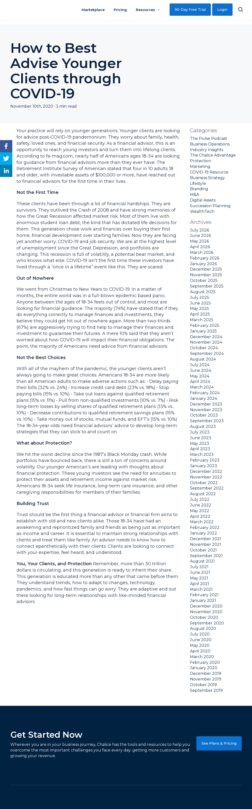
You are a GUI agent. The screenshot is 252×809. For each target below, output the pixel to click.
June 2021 (200, 572)
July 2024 (199, 364)
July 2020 (200, 634)
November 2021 (205, 544)
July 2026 (199, 230)
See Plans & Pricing (219, 743)
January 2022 (203, 533)
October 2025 (204, 280)
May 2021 (199, 578)
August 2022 (203, 493)
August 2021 (202, 561)
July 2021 (199, 566)
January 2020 (203, 667)
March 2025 (201, 320)
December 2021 (205, 538)
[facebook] (6, 146)
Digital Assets (203, 200)
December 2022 (206, 471)
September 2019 (206, 690)
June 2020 (200, 639)
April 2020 (200, 651)
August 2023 (203, 426)
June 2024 (200, 370)
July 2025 (199, 297)
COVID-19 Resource (209, 172)
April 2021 (199, 583)
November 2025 (206, 275)
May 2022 (199, 510)
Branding (199, 189)
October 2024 (204, 348)
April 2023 (200, 449)
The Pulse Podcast (208, 138)
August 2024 (203, 359)
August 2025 (203, 291)
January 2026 (203, 263)
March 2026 (201, 252)
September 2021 (206, 555)
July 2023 (199, 432)
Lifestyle (198, 183)
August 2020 (203, 628)
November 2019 (205, 679)
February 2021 (204, 594)
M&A (194, 194)
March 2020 (202, 656)
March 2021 (201, 589)
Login (222, 9)
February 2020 (205, 662)
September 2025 (206, 286)
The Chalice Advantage (213, 155)
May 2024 (199, 376)
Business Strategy (207, 177)
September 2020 (207, 623)
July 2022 (199, 499)
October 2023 (204, 415)
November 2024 (206, 342)
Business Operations (210, 144)
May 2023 (199, 443)
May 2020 (199, 645)
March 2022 (202, 522)
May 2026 (199, 241)
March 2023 (202, 454)
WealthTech (202, 211)
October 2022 (204, 482)
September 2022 (207, 488)
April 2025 (200, 314)
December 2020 (206, 606)
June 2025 (200, 303)
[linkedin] (6, 171)
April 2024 (200, 381)
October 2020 (204, 617)
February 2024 (205, 392)
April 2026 (200, 247)
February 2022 (205, 527)
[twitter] (6, 158)
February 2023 (205, 460)
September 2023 (207, 421)
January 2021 (203, 600)
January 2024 (203, 398)
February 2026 (204, 258)
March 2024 (202, 387)
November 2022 (206, 477)
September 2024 (207, 353)
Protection (200, 161)
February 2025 (204, 325)
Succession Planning (210, 205)
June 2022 (200, 505)
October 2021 (203, 550)
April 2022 (200, 516)
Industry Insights (206, 149)
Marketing (200, 166)
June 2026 (200, 235)
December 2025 (206, 269)
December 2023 (206, 404)
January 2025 (203, 331)
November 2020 (206, 611)
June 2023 (200, 437)
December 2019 (205, 673)
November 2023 (206, 409)
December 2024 (206, 336)
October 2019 (203, 684)
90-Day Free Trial (190, 9)
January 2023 (203, 465)
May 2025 (199, 308)
